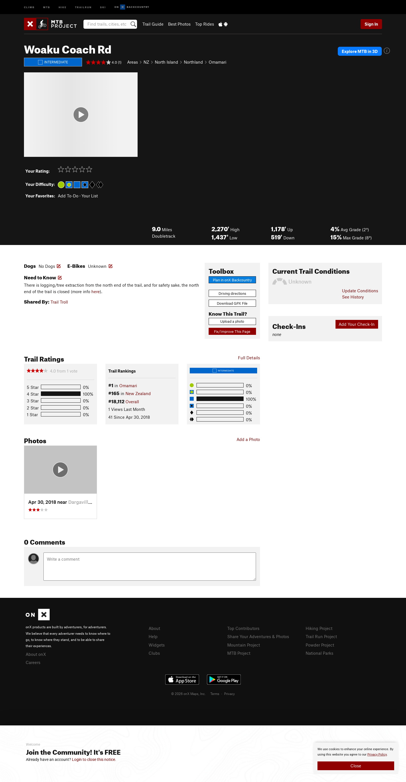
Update (360, 290)
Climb (29, 7)
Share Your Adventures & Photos (258, 636)
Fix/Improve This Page (232, 331)
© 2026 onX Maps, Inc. (188, 694)
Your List (89, 195)
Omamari (217, 61)
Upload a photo (232, 321)
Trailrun (83, 7)
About (154, 628)
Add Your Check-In (357, 324)
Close (355, 765)
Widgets (157, 644)
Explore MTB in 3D (360, 51)
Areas (132, 61)
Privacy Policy (377, 754)
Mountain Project (243, 644)
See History (353, 296)
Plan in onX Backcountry (232, 280)
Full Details (249, 357)
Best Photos (179, 23)
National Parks (319, 653)
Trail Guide (153, 23)
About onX (36, 654)
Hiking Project (319, 628)
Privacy (229, 694)
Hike (63, 7)
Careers (33, 662)
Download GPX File (232, 303)
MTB (46, 7)
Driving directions (232, 293)
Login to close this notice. (94, 759)
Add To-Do (68, 195)
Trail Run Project (321, 636)
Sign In (371, 23)
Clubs (154, 653)
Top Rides (204, 23)
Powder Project (320, 644)
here (95, 291)
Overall (132, 401)
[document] (355, 758)
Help (153, 636)
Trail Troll (59, 301)
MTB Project (238, 653)
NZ (146, 61)
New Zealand (138, 393)
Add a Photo (248, 439)
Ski (103, 7)
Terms (214, 694)
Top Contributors (243, 628)
